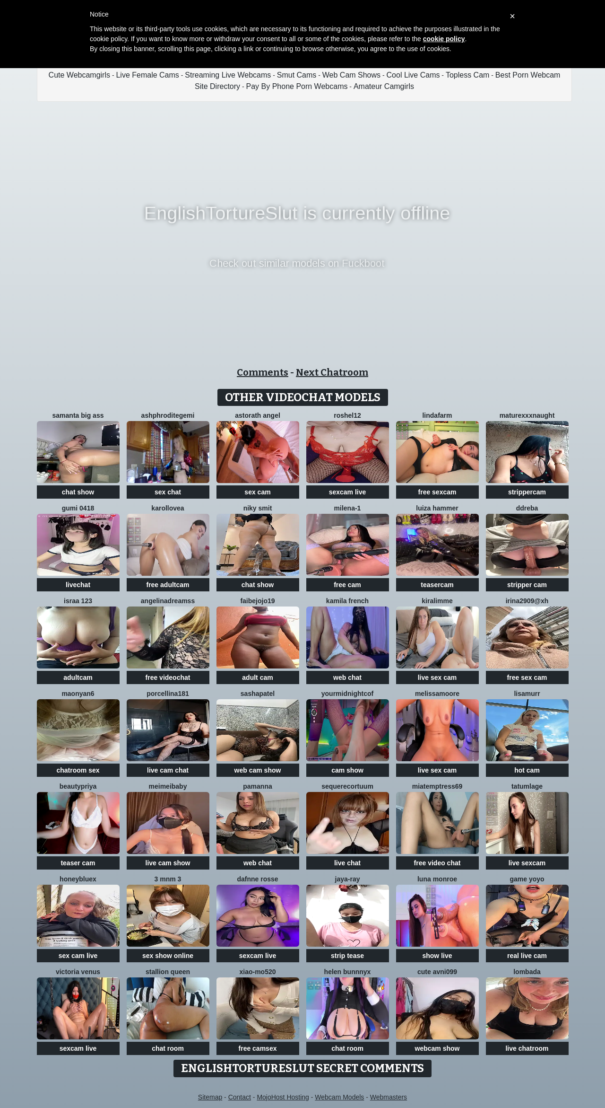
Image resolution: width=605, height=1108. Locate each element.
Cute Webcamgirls (79, 75)
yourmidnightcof (347, 693)
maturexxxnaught (527, 415)
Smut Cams (297, 75)
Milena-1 (347, 508)
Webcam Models (339, 1097)
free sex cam (527, 677)
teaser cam (77, 863)
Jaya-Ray (347, 879)
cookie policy (444, 39)
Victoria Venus (78, 972)
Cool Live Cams (413, 75)
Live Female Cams (147, 75)
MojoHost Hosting (283, 1097)
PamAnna (257, 786)
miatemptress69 (437, 786)
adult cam (257, 677)
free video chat (437, 863)
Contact (239, 1097)
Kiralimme (437, 601)
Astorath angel (257, 415)
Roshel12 (347, 415)
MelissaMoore (437, 693)
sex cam (257, 492)
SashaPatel (258, 693)
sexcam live (347, 492)
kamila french (347, 601)
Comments (262, 372)
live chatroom (526, 1048)
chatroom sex (77, 770)
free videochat (168, 677)
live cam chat (168, 770)
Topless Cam (467, 75)
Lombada (527, 972)
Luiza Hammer (437, 508)
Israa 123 (78, 601)
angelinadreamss (168, 601)
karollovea (167, 508)
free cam (347, 585)
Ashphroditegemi (168, 415)
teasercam (437, 585)
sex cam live (78, 955)
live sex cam (437, 677)
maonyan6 (77, 693)
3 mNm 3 (168, 879)
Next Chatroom (332, 372)
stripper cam (527, 585)
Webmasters (388, 1097)
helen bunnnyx (347, 972)
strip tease (347, 955)
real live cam (527, 955)
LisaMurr (527, 693)
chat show (78, 492)
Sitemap (210, 1097)
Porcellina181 (168, 693)
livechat (78, 585)
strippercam (527, 492)
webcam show (437, 1048)
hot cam (527, 770)
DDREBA (527, 508)
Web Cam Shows (351, 75)
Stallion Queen (168, 972)
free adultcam (167, 585)
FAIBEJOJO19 (257, 601)
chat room (168, 1048)
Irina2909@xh (527, 601)
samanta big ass (78, 415)
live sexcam (527, 863)
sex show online (167, 955)
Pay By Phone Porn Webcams (297, 86)
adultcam (77, 677)
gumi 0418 (78, 508)
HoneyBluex (78, 879)
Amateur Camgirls (384, 86)
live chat (347, 863)
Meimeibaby (168, 786)
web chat (347, 677)
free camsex (258, 1048)
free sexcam (437, 492)
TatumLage (527, 786)
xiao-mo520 (257, 972)
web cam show (257, 770)
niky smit (257, 508)
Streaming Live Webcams (228, 75)
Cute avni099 (437, 972)
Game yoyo (527, 879)
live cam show (168, 863)
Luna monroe (437, 879)
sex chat (168, 492)
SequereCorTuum (347, 786)
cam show (347, 770)
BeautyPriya (78, 786)
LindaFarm (437, 415)
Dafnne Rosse (257, 879)
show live (437, 955)
